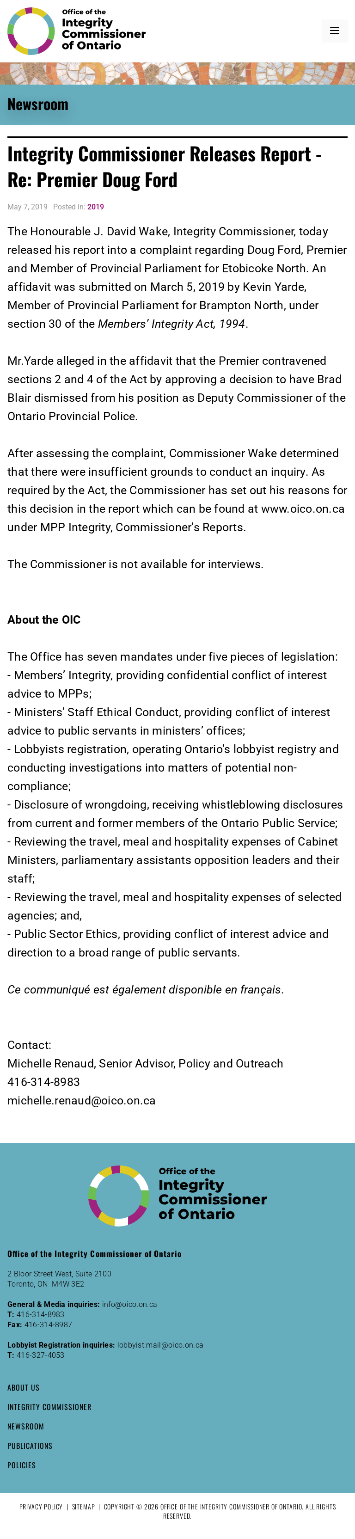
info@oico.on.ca (130, 1304)
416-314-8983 (41, 1314)
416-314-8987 (48, 1324)
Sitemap (83, 1506)
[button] (335, 31)
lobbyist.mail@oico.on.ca (160, 1345)
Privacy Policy (41, 1506)
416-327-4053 (41, 1355)
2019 (95, 206)
